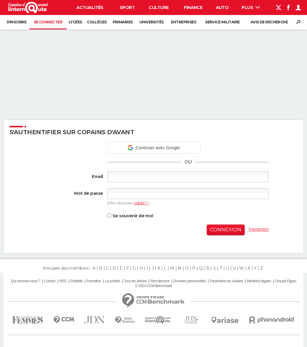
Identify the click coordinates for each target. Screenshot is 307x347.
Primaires (123, 22)
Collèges (97, 22)
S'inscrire (16, 22)
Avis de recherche (269, 22)
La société (112, 281)
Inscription (259, 229)
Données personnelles (189, 281)
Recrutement (160, 281)
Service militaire (222, 22)
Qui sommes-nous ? (25, 281)
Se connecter (48, 22)
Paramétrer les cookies (226, 281)
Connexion (225, 230)
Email (97, 176)
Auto (222, 7)
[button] (153, 148)
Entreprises (183, 22)
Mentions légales (259, 281)
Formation (93, 281)
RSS (62, 281)
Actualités (89, 7)
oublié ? (141, 202)
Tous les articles (135, 281)
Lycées (75, 22)
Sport (127, 7)
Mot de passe (88, 193)
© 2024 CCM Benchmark (153, 286)
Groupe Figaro (285, 281)
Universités (151, 22)
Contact (49, 281)
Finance (193, 7)
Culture (158, 7)
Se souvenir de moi (130, 215)
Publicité (76, 281)
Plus (251, 7)
